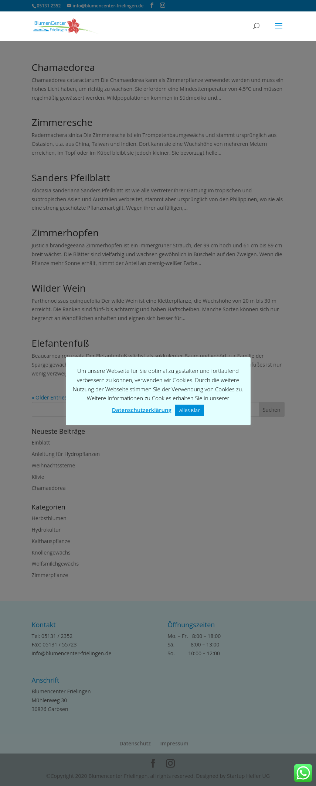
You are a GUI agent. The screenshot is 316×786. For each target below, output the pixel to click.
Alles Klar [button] (189, 410)
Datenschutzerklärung (141, 409)
